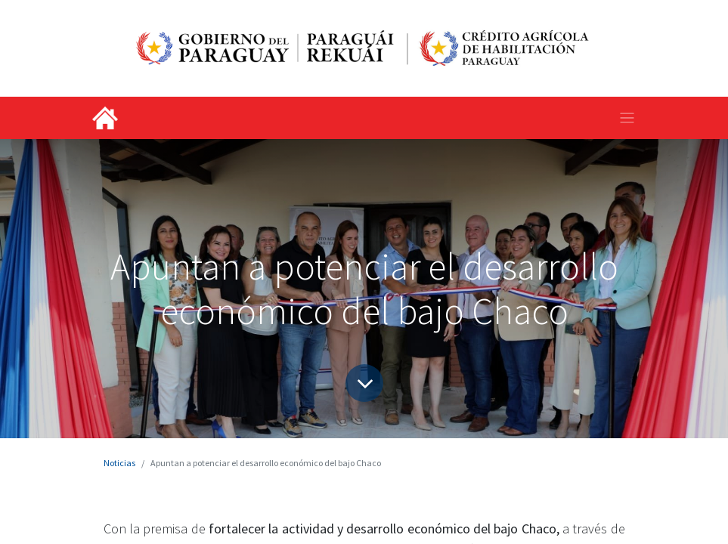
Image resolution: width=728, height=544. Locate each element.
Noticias (119, 462)
